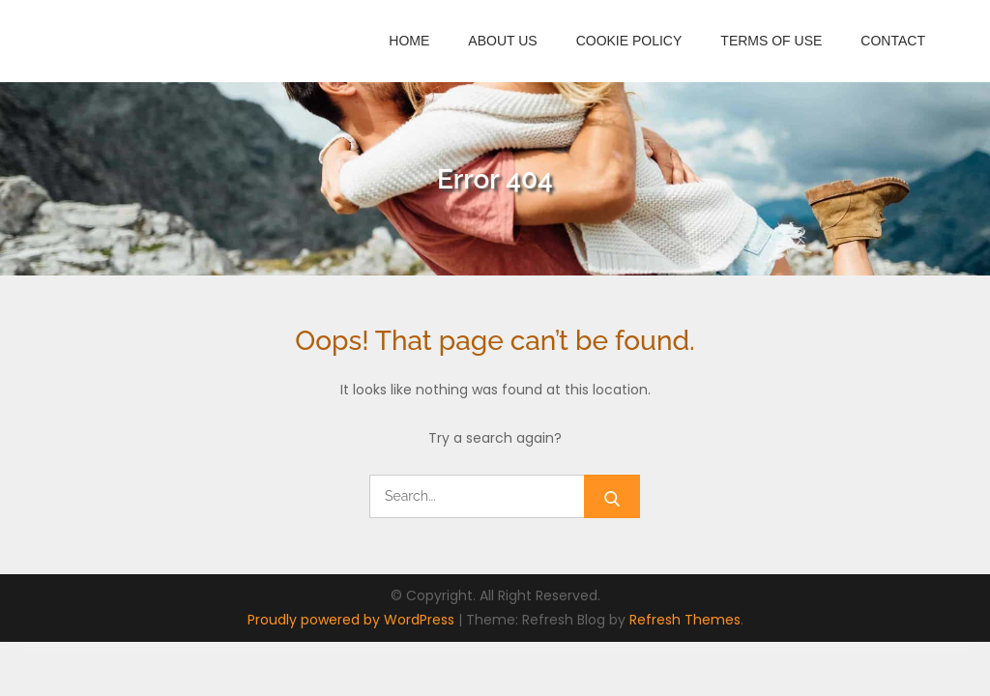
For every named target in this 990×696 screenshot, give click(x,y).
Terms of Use (771, 40)
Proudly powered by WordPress (353, 619)
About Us (502, 40)
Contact (892, 40)
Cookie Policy (629, 40)
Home (409, 40)
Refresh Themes (685, 619)
